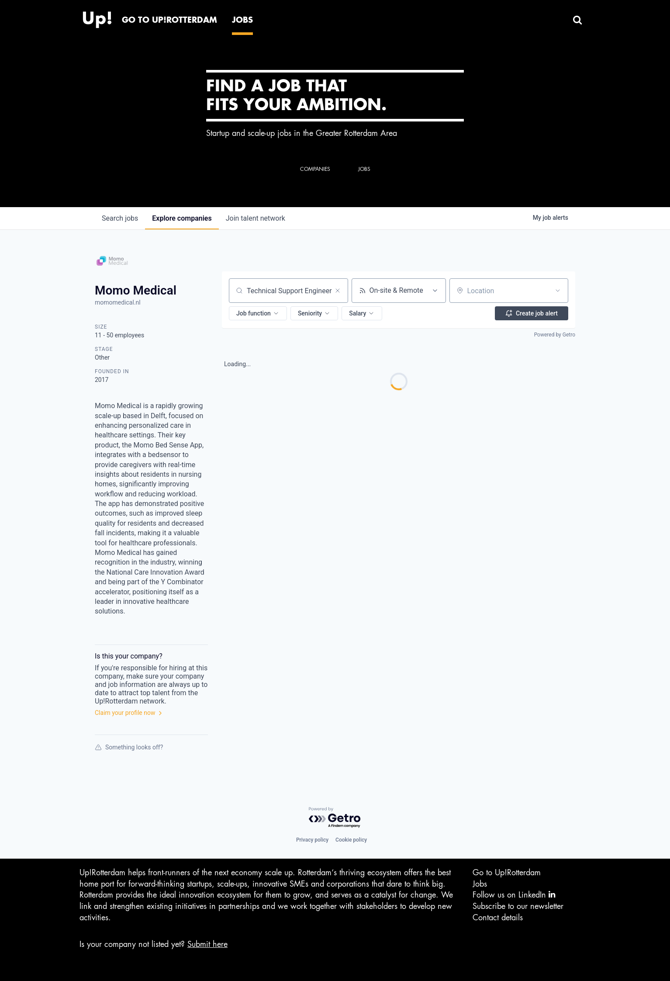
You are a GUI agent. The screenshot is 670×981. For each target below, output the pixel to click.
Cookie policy (351, 840)
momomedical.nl (118, 302)
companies (181, 218)
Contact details (498, 918)
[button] (258, 313)
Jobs (480, 884)
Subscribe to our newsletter (518, 906)
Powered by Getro (554, 335)
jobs (120, 218)
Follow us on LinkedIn (514, 895)
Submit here (207, 944)
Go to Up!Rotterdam (507, 873)
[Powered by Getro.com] (335, 817)
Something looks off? (129, 747)
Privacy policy (312, 840)
